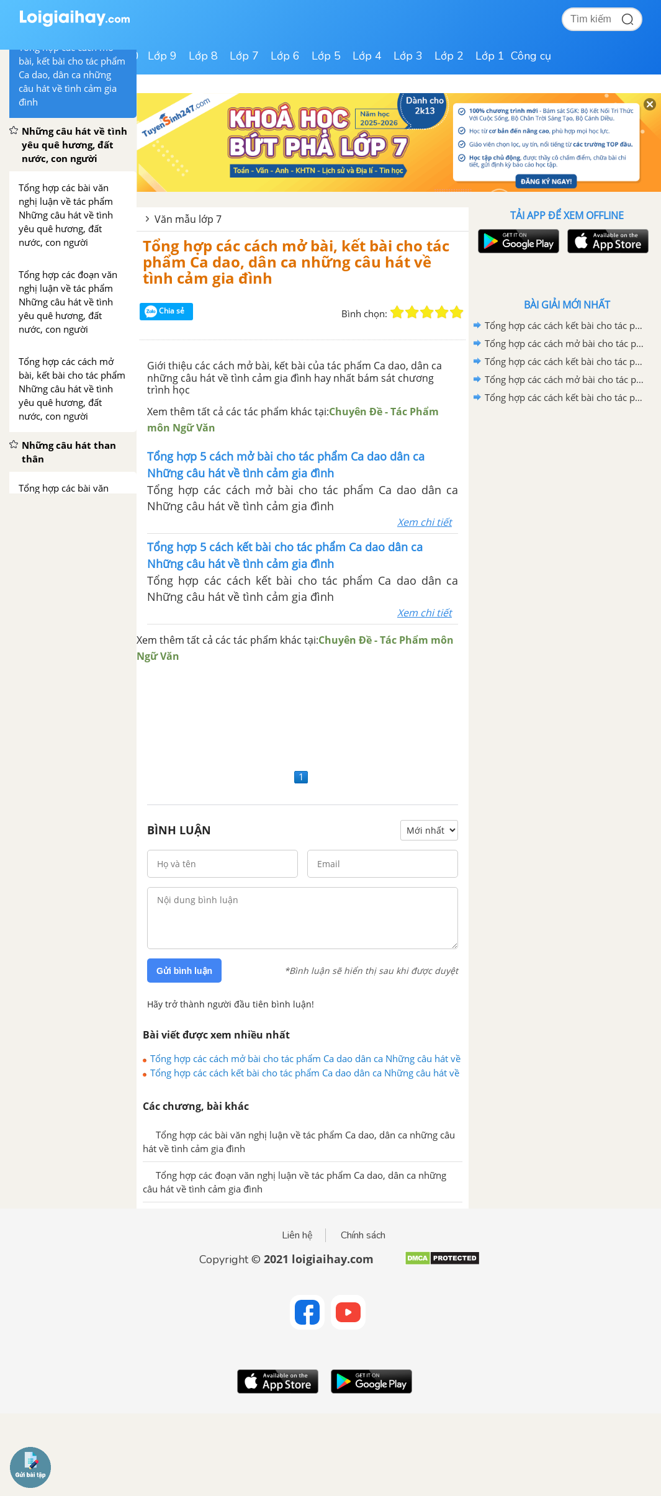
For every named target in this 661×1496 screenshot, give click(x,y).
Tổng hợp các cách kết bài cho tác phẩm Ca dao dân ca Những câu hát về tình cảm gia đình (304, 1072)
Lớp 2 (449, 55)
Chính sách (363, 1235)
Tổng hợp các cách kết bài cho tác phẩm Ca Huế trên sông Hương (565, 361)
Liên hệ (297, 1235)
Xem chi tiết (424, 522)
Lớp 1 (490, 55)
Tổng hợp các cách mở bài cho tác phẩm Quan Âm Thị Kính (565, 343)
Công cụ (531, 55)
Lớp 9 (162, 55)
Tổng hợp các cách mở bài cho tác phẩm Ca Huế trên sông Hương (565, 379)
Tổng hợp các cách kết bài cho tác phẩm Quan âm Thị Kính (565, 325)
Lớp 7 (244, 55)
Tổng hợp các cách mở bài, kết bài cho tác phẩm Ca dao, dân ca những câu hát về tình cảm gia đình (296, 262)
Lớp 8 (203, 55)
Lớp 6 (285, 55)
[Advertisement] (302, 715)
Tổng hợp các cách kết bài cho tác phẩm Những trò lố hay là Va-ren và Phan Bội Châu (565, 397)
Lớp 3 (408, 55)
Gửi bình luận (184, 971)
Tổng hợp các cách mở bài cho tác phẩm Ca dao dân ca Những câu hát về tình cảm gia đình (305, 1058)
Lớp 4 (367, 55)
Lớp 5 (326, 55)
